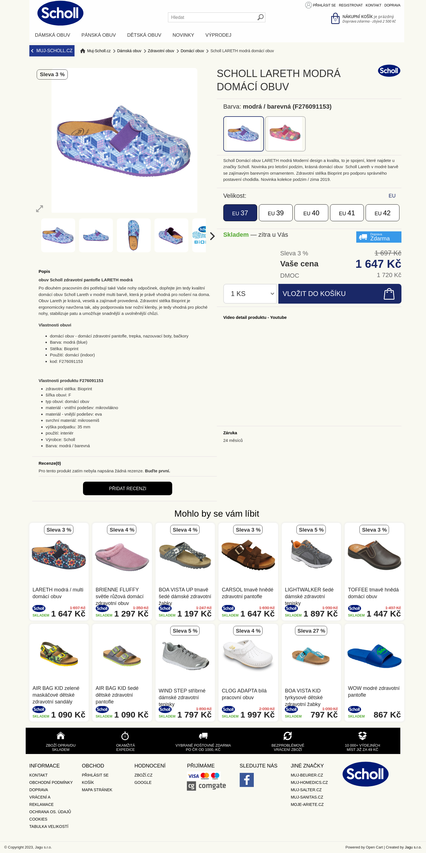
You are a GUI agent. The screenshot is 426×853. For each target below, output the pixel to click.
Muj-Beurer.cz (307, 775)
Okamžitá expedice (125, 747)
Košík (88, 782)
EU (392, 196)
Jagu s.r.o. (413, 847)
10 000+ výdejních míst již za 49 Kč (362, 747)
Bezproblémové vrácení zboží (288, 747)
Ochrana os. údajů (50, 812)
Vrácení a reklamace (41, 801)
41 (347, 213)
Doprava (393, 5)
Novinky (183, 35)
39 (276, 213)
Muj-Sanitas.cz (307, 797)
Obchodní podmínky (51, 782)
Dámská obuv (52, 35)
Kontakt (373, 5)
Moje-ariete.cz (307, 804)
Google (143, 782)
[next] (211, 236)
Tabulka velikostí (48, 826)
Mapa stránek (97, 790)
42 (383, 213)
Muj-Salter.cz (306, 790)
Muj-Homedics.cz (309, 782)
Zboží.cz (143, 775)
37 (240, 213)
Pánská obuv (99, 35)
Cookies (38, 819)
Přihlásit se (324, 5)
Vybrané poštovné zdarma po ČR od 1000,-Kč (203, 747)
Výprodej (218, 35)
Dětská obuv (144, 35)
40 (311, 213)
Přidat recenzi (127, 488)
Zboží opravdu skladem (60, 747)
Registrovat (351, 5)
